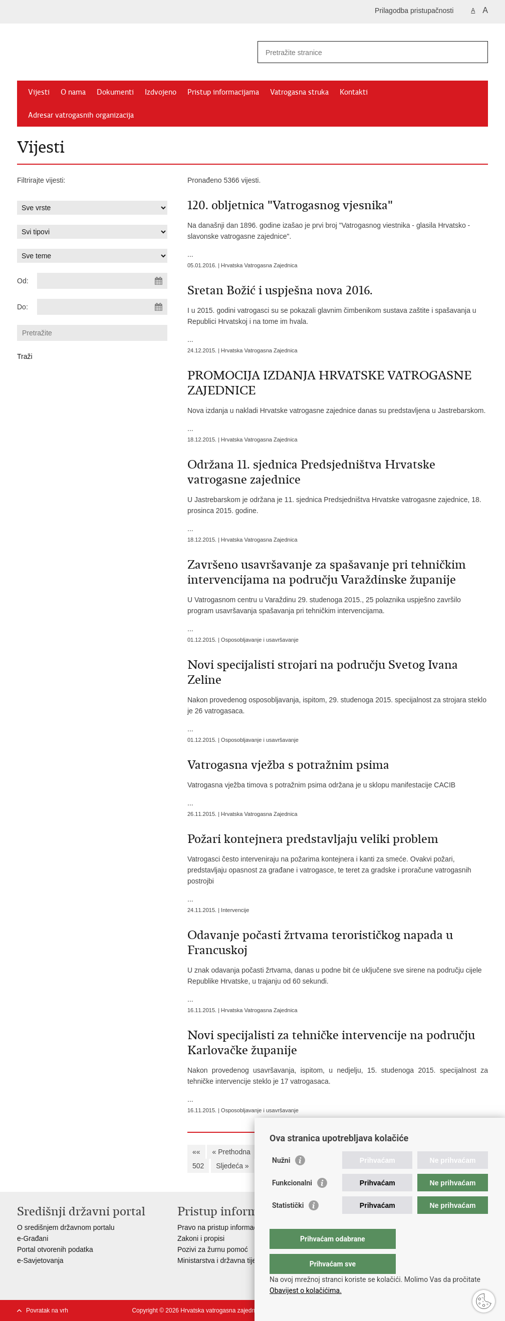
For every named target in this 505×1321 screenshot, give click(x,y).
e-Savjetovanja (40, 1260)
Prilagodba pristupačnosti (414, 11)
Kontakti (354, 92)
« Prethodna (231, 1152)
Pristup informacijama (223, 92)
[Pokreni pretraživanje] (476, 52)
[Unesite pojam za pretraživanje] (362, 52)
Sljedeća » (232, 1166)
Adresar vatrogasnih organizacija (81, 115)
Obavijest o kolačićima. (306, 1290)
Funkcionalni (292, 1203)
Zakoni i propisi (200, 1238)
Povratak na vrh (47, 1310)
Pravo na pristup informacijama (225, 1227)
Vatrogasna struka (299, 92)
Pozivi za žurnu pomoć (212, 1249)
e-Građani (32, 1238)
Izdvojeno (160, 92)
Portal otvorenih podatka (55, 1249)
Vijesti (39, 92)
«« (196, 1152)
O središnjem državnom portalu (66, 1227)
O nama (73, 92)
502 (198, 1166)
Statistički (288, 1225)
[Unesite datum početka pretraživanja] (102, 281)
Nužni (281, 1180)
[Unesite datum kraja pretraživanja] (102, 307)
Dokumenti (115, 92)
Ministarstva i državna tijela (219, 1260)
